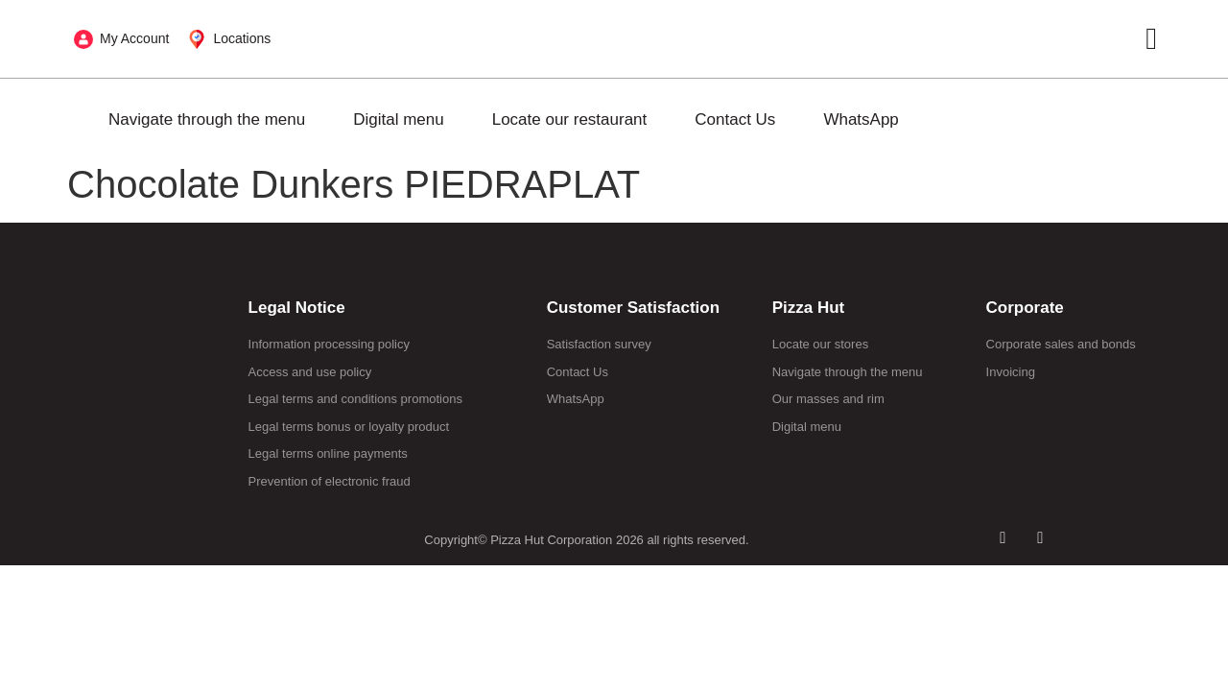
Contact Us (735, 119)
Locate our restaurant (570, 119)
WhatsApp (860, 119)
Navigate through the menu (206, 119)
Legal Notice (296, 307)
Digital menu (398, 119)
